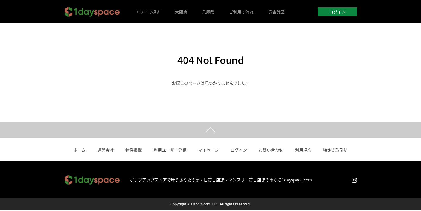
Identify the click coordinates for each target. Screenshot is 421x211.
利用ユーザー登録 (170, 150)
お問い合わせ (271, 150)
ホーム (79, 150)
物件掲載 (133, 150)
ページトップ (210, 130)
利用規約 (303, 150)
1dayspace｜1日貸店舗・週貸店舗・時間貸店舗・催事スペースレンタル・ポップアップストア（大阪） (92, 11)
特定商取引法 (335, 150)
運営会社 (105, 150)
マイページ (208, 150)
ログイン (337, 12)
